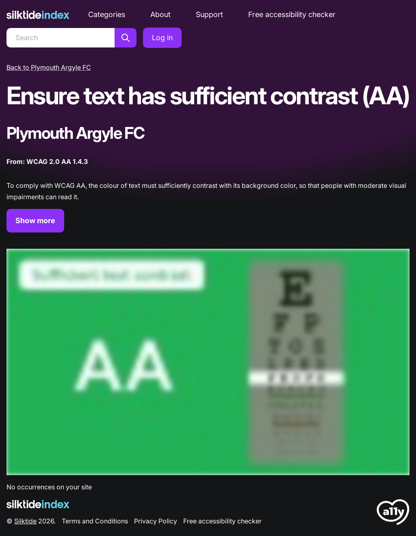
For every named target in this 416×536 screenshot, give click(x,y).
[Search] (60, 37)
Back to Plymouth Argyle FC (48, 67)
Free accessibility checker (292, 14)
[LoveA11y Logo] (393, 513)
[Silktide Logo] (37, 504)
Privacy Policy (155, 521)
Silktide (25, 521)
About (160, 14)
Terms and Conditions (95, 521)
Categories (106, 14)
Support (209, 14)
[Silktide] (37, 15)
